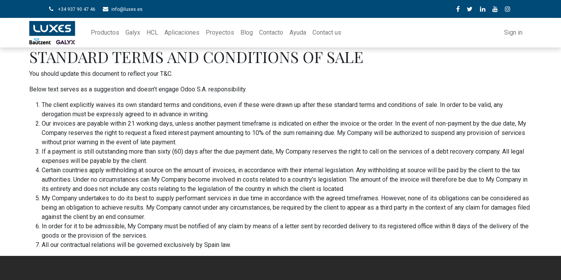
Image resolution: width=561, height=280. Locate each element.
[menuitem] (105, 32)
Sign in (513, 32)
